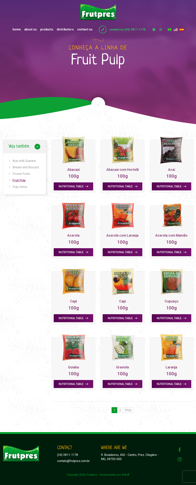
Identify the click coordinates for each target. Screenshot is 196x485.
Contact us (84, 29)
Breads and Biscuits (26, 167)
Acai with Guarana (24, 161)
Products (46, 29)
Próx (128, 410)
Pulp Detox (20, 187)
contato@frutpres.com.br (73, 461)
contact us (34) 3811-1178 (127, 29)
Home (17, 29)
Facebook (154, 29)
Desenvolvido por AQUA (114, 474)
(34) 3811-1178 (67, 455)
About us (30, 29)
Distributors (65, 29)
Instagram (161, 29)
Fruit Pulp (19, 180)
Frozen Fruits (21, 174)
